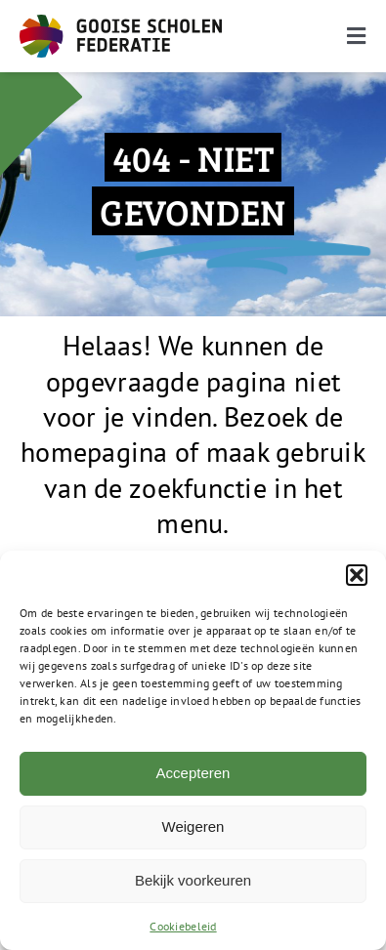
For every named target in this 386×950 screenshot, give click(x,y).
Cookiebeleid (183, 926)
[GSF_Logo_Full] (121, 23)
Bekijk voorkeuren (193, 880)
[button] (356, 575)
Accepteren (193, 772)
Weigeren (193, 826)
